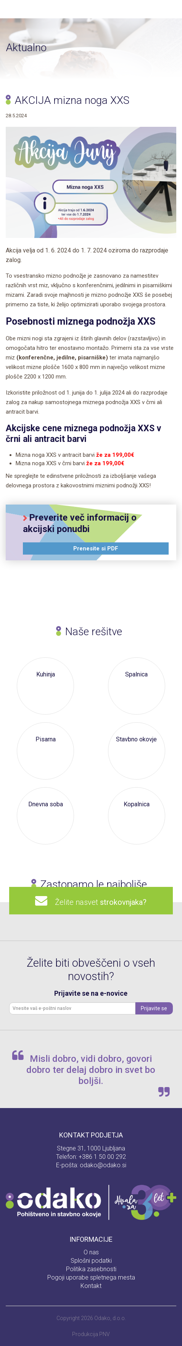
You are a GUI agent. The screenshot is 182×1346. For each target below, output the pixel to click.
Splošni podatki (91, 1260)
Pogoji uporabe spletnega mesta (91, 1277)
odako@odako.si (103, 1165)
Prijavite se (154, 1008)
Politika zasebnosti (91, 1269)
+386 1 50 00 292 (102, 1156)
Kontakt (91, 1285)
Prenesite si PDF (95, 548)
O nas (91, 1252)
